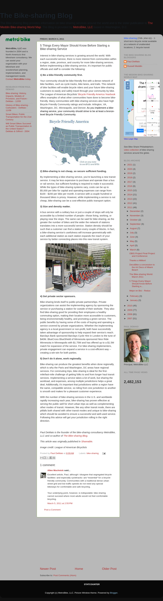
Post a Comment (52, 509)
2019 (130, 173)
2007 (130, 318)
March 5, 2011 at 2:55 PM (59, 503)
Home (79, 568)
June (132, 237)
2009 (130, 310)
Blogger (114, 593)
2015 (130, 190)
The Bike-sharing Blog (36, 15)
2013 (130, 199)
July (132, 232)
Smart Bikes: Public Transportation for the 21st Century (18, 117)
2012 (130, 203)
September (135, 224)
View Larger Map (131, 139)
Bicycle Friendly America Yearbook (96, 94)
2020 (130, 169)
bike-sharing (93, 453)
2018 (130, 177)
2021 (130, 164)
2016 (130, 186)
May (132, 241)
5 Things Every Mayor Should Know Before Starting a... (140, 283)
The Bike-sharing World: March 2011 (141, 275)
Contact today (18, 79)
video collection (131, 150)
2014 (130, 194)
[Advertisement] (78, 542)
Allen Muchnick (55, 470)
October (134, 220)
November (135, 215)
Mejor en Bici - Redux (139, 290)
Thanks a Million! (137, 260)
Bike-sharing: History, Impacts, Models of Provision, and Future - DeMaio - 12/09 (17, 97)
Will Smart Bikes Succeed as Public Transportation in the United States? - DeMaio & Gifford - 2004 (19, 127)
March (133, 249)
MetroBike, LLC (83, 27)
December (135, 211)
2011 (130, 207)
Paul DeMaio (133, 61)
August (133, 228)
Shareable (86, 441)
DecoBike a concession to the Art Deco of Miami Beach (142, 267)
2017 (130, 182)
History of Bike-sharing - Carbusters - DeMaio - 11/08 (17, 108)
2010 (130, 305)
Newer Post (48, 568)
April (132, 245)
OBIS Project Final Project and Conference (142, 254)
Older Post (109, 568)
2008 (130, 314)
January (134, 300)
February (134, 296)
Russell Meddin (134, 66)
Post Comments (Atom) (64, 575)
